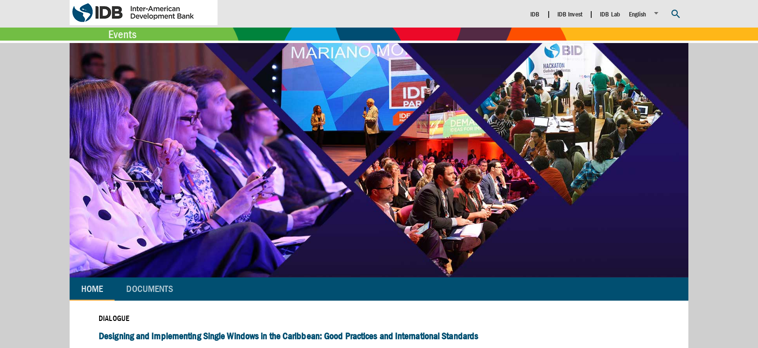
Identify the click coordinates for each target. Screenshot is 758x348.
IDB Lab (610, 14)
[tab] (150, 289)
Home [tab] (92, 289)
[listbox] (645, 13)
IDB (534, 14)
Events (122, 34)
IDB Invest (570, 14)
